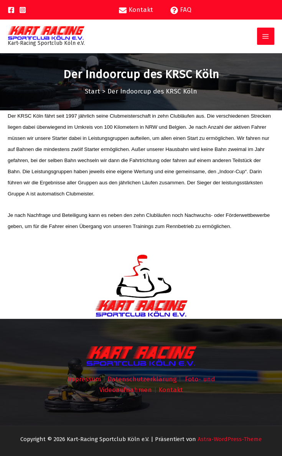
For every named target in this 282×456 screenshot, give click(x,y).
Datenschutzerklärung (141, 379)
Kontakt (170, 390)
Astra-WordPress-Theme (230, 439)
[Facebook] (11, 10)
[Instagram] (22, 10)
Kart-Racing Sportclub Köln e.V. (46, 43)
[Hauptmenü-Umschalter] (266, 36)
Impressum (84, 379)
